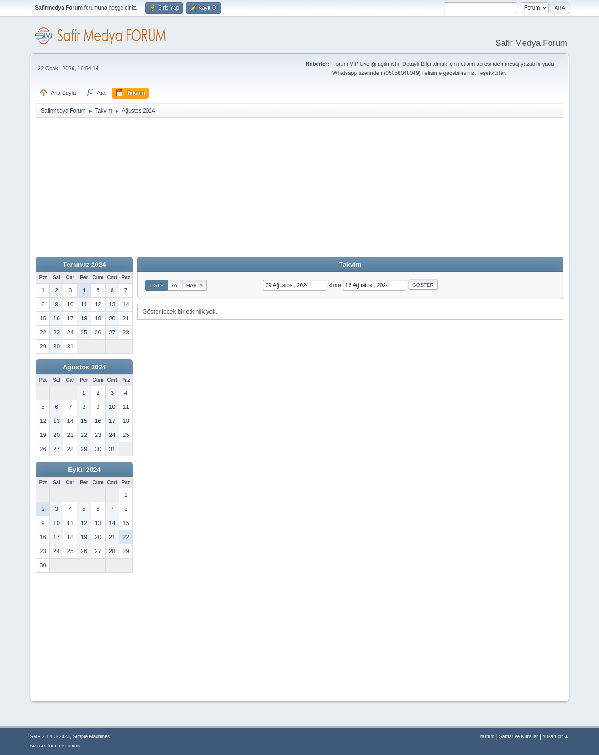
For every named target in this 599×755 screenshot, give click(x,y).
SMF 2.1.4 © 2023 (50, 736)
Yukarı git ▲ (555, 736)
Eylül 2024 (84, 469)
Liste (156, 285)
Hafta (194, 285)
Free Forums (67, 745)
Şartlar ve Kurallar (518, 736)
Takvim (350, 264)
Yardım (487, 736)
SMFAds (38, 745)
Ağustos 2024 (84, 367)
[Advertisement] (299, 186)
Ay (175, 285)
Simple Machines (91, 736)
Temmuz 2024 (84, 264)
